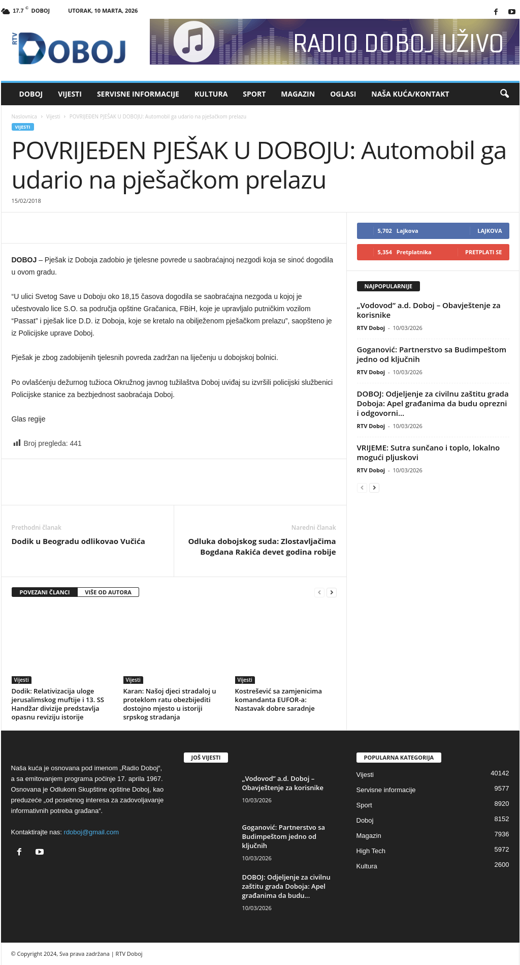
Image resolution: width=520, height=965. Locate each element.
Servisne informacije (138, 94)
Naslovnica (24, 116)
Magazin (298, 94)
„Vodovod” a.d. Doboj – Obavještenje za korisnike (429, 310)
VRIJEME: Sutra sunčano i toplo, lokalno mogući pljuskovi (428, 452)
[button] (504, 94)
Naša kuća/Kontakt (410, 94)
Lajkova (489, 230)
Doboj (31, 94)
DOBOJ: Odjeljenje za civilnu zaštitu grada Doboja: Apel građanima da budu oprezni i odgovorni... (433, 403)
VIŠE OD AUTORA (108, 592)
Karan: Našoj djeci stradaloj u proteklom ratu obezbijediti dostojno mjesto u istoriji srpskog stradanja (169, 703)
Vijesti (70, 94)
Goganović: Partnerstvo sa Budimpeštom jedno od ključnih (432, 354)
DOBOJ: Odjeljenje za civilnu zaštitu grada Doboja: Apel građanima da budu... (286, 886)
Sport (254, 94)
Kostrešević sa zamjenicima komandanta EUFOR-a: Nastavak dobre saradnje (278, 699)
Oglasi (343, 94)
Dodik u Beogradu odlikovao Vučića (78, 541)
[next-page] (332, 592)
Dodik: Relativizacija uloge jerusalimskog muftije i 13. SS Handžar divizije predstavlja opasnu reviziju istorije (58, 703)
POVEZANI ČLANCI (45, 592)
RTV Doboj (371, 327)
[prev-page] (319, 592)
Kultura (211, 94)
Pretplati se (483, 252)
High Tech (371, 851)
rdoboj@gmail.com (91, 832)
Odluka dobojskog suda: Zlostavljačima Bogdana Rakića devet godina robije (262, 546)
